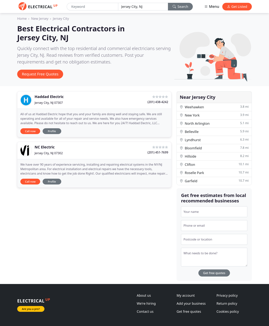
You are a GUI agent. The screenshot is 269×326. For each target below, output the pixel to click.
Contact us (145, 311)
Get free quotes (214, 273)
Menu (211, 6)
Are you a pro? (31, 309)
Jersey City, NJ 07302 (49, 153)
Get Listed (237, 6)
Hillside (214, 156)
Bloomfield (214, 148)
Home (22, 18)
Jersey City (61, 18)
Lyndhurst (214, 139)
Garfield (214, 180)
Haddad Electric (49, 96)
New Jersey (39, 18)
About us (144, 295)
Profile (52, 131)
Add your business (191, 303)
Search (180, 6)
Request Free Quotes (40, 74)
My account (186, 295)
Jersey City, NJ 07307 (49, 103)
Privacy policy (227, 295)
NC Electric (45, 147)
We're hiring (146, 303)
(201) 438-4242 (158, 102)
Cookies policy (228, 311)
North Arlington (214, 123)
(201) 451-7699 (158, 152)
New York (214, 115)
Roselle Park (214, 172)
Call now (30, 131)
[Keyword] (92, 6)
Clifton (214, 164)
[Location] (143, 6)
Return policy (227, 303)
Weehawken (214, 107)
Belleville (214, 131)
